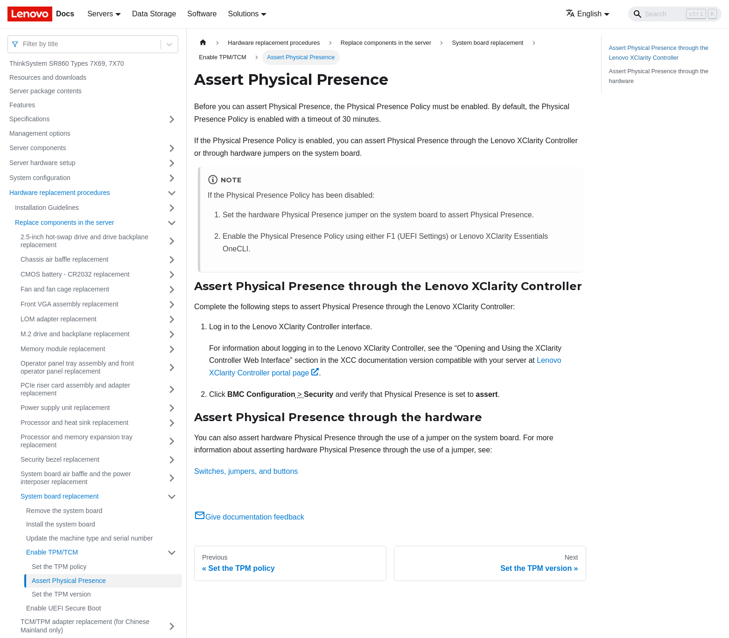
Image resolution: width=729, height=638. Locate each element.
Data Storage (154, 14)
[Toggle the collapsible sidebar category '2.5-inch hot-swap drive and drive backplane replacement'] (171, 241)
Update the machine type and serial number (89, 538)
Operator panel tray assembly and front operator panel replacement (77, 367)
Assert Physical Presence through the (658, 52)
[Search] (675, 14)
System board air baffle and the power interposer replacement (76, 478)
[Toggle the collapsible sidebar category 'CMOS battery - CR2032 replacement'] (171, 274)
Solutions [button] (243, 14)
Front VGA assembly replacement (69, 304)
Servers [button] (100, 14)
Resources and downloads (47, 77)
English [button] (584, 14)
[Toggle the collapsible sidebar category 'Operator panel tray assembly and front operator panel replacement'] (171, 368)
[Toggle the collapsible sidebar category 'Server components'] (171, 148)
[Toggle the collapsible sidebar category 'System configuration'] (171, 178)
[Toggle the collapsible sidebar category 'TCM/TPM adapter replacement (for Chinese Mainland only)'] (171, 626)
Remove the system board (64, 510)
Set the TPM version (61, 594)
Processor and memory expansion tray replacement (77, 441)
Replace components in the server (64, 222)
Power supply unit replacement (65, 407)
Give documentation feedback (249, 517)
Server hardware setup (42, 162)
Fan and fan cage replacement (65, 289)
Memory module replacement (63, 349)
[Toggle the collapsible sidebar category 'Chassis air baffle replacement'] (171, 259)
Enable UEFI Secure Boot (63, 608)
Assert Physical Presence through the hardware (658, 76)
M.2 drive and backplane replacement (75, 334)
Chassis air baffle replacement (64, 259)
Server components (37, 148)
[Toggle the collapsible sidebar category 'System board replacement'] (171, 496)
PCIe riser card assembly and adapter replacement (75, 389)
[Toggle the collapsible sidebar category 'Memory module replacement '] (171, 349)
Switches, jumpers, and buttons (246, 471)
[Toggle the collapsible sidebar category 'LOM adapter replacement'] (171, 319)
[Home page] (203, 42)
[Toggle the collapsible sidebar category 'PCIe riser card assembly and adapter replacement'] (171, 390)
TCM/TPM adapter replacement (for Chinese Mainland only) (85, 626)
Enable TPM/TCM (52, 552)
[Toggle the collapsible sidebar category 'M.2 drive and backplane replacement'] (171, 334)
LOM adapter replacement (59, 319)
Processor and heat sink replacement (74, 422)
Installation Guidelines (47, 207)
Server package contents (45, 91)
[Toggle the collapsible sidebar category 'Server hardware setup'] (171, 163)
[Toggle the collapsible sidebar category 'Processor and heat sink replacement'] (171, 423)
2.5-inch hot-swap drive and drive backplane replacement (84, 241)
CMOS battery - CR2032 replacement (75, 274)
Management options (39, 133)
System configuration (39, 177)
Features (22, 105)
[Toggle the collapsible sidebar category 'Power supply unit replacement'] (171, 408)
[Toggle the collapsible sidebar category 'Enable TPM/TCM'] (171, 552)
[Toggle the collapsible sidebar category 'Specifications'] (171, 119)
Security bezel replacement (60, 459)
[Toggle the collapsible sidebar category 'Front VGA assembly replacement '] (171, 304)
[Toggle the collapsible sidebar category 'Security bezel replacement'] (171, 459)
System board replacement (59, 496)
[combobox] (24, 44)
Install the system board (60, 524)
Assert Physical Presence (69, 580)
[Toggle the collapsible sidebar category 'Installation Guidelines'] (171, 208)
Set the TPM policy (59, 566)
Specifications (29, 119)
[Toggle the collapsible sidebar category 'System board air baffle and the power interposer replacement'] (171, 478)
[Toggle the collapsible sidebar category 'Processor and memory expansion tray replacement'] (171, 441)
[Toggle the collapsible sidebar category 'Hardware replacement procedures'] (171, 193)
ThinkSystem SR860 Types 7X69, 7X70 (66, 63)
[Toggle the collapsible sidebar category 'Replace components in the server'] (171, 222)
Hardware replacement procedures (59, 192)
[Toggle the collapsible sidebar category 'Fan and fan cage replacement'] (171, 289)
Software (202, 14)
